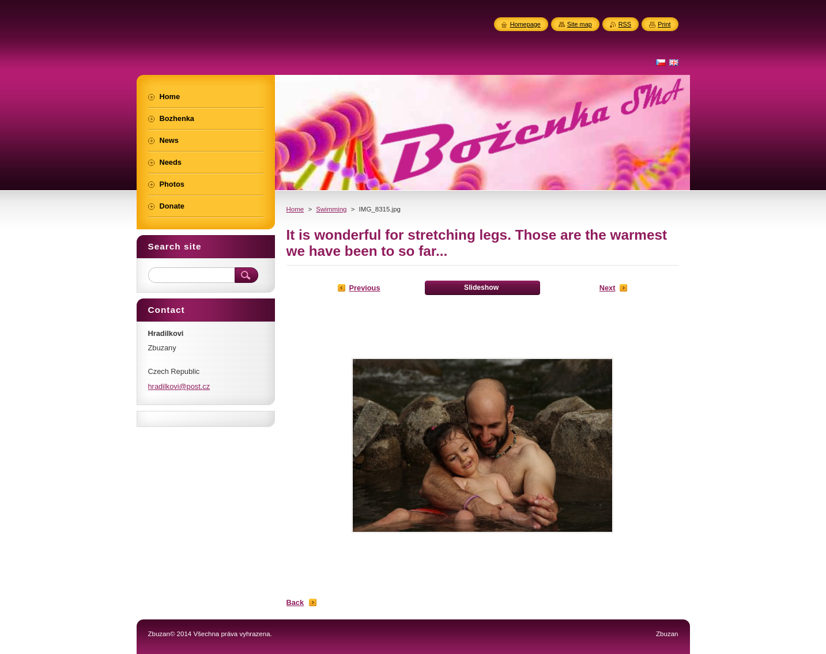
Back (295, 602)
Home (295, 209)
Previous (364, 287)
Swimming (331, 209)
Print (664, 24)
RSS (624, 24)
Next (607, 287)
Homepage (525, 24)
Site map (579, 24)
